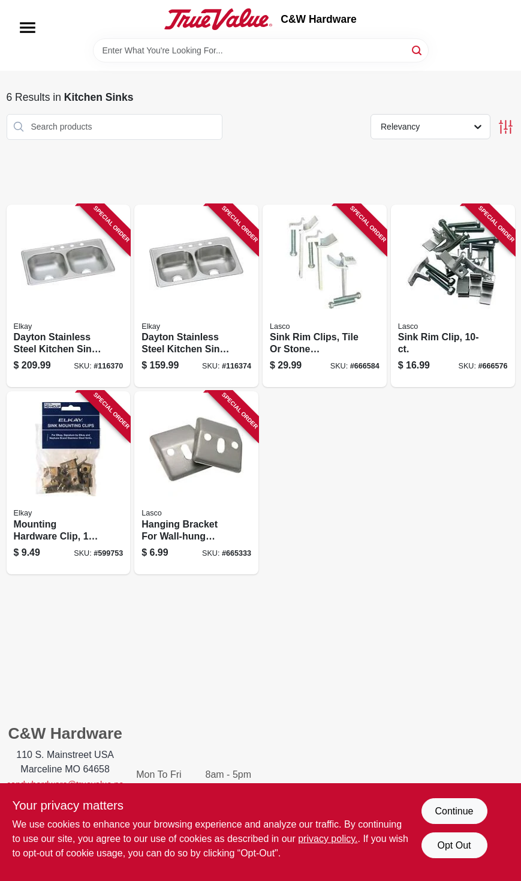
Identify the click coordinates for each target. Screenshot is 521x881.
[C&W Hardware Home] (218, 19)
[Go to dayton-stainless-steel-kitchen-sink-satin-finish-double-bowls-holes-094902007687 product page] (196, 296)
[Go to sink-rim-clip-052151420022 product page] (453, 296)
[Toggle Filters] (506, 127)
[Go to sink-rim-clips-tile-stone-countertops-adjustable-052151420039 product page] (325, 296)
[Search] (417, 49)
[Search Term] (261, 50)
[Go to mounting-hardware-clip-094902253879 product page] (69, 482)
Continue (454, 811)
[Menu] (27, 27)
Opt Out (454, 845)
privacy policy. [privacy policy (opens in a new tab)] (327, 839)
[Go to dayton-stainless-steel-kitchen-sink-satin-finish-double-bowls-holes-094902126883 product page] (69, 296)
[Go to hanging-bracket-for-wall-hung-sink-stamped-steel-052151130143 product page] (196, 482)
